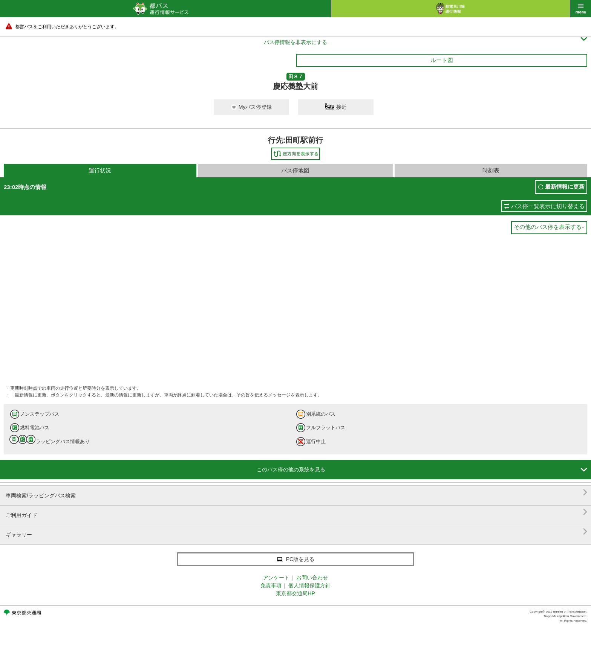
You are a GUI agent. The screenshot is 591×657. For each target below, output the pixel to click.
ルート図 (441, 60)
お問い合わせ (312, 578)
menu (580, 8)
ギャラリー (296, 531)
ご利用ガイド (296, 512)
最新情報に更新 (565, 186)
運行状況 (100, 170)
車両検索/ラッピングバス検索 (296, 492)
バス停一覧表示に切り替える (548, 206)
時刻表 (490, 170)
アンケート (276, 578)
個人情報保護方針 (309, 585)
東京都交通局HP (295, 593)
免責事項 (271, 585)
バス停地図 (295, 170)
